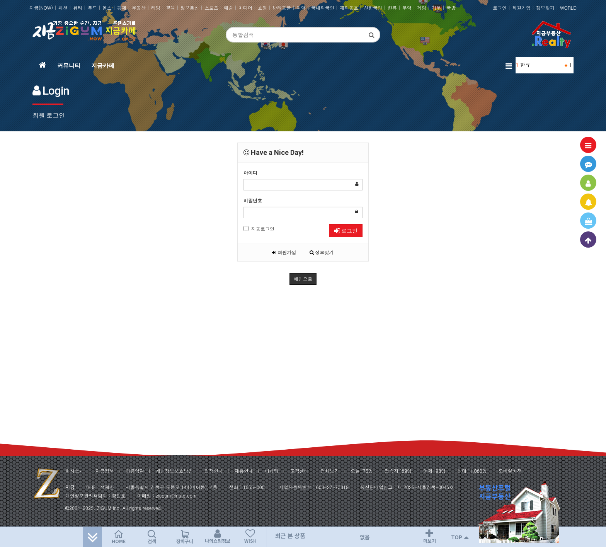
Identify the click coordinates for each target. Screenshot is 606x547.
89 (404, 470)
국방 (451, 7)
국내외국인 (322, 7)
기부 (436, 7)
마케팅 (272, 470)
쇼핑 (262, 7)
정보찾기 (545, 7)
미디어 (245, 7)
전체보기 (329, 470)
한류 (392, 7)
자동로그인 (258, 228)
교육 (170, 7)
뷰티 (77, 7)
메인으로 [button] (303, 278)
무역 (407, 7)
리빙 (155, 7)
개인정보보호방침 (174, 470)
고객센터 (299, 470)
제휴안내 (244, 470)
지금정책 (104, 470)
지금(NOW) (41, 7)
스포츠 (211, 7)
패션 (63, 7)
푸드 (92, 7)
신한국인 (373, 7)
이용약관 (135, 470)
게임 (421, 7)
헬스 (107, 7)
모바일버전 (510, 470)
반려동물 (281, 7)
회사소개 (74, 470)
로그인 (500, 7)
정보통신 (189, 7)
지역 (301, 7)
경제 (121, 7)
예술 (228, 7)
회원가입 (521, 7)
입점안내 (213, 470)
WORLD (568, 7)
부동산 (139, 7)
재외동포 (349, 7)
